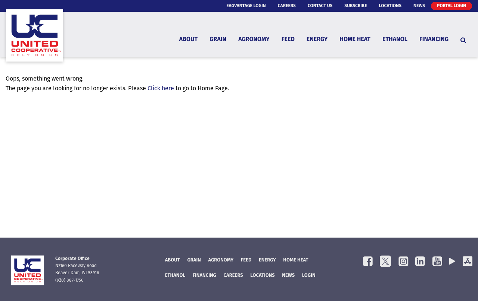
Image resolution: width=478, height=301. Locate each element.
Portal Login (451, 6)
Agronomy (254, 40)
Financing (433, 40)
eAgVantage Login (246, 6)
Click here (161, 89)
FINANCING (204, 275)
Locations (390, 6)
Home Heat (354, 40)
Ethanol (394, 40)
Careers (287, 6)
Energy (317, 40)
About (188, 40)
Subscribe (355, 6)
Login (309, 275)
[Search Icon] (463, 39)
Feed (288, 40)
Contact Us (320, 6)
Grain (217, 40)
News (419, 6)
